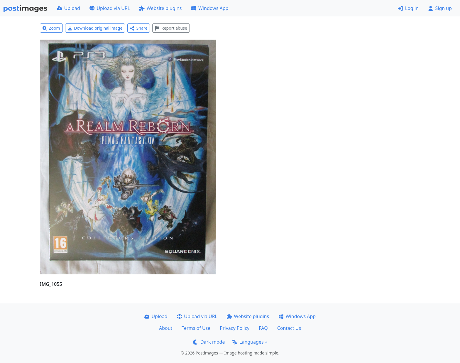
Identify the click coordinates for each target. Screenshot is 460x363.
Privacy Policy (234, 328)
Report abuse (171, 28)
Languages (247, 342)
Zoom (51, 28)
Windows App (209, 8)
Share (138, 28)
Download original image (95, 28)
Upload (68, 8)
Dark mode (209, 342)
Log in (408, 8)
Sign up (440, 8)
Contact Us (289, 328)
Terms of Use (196, 328)
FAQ (263, 328)
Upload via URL (109, 8)
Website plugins (160, 8)
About (165, 328)
